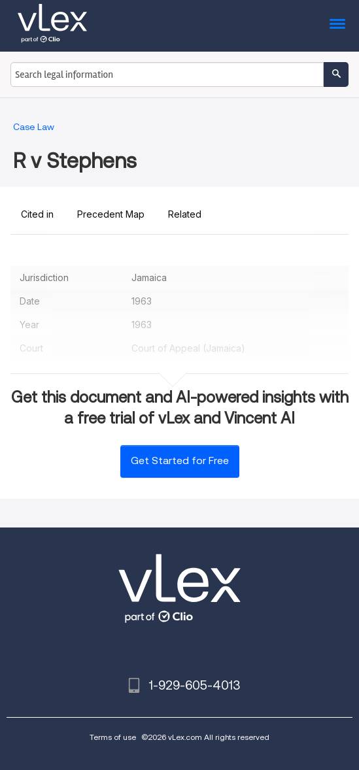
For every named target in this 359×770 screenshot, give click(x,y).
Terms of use (113, 737)
